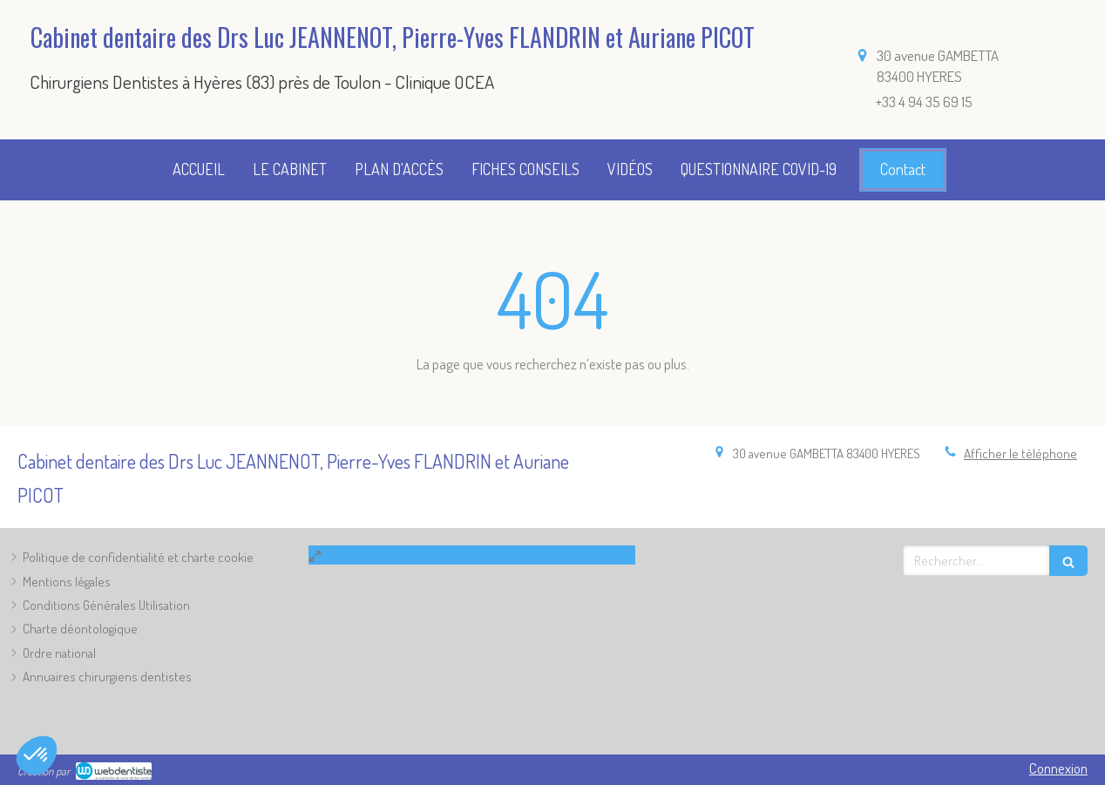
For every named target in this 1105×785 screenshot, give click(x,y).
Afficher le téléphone (1020, 453)
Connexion (1058, 768)
